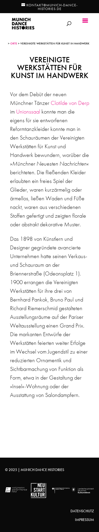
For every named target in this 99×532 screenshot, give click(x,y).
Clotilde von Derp (70, 103)
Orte (13, 43)
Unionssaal (28, 111)
